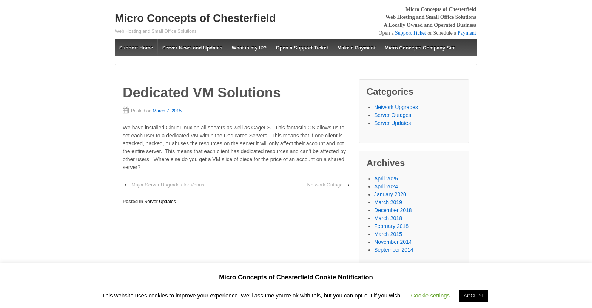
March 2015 (388, 234)
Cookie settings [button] (430, 295)
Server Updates (160, 201)
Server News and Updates (192, 48)
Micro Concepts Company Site (420, 48)
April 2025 (386, 179)
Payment (467, 33)
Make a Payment (356, 48)
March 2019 (388, 202)
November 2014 (393, 242)
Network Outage (325, 185)
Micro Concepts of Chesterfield (195, 18)
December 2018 (393, 210)
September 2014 (393, 250)
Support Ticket (410, 33)
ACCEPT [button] (474, 296)
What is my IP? (249, 48)
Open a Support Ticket (302, 48)
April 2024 (386, 186)
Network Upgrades (396, 107)
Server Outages (392, 115)
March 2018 (388, 218)
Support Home (136, 48)
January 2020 (390, 194)
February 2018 (391, 226)
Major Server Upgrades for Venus (167, 185)
